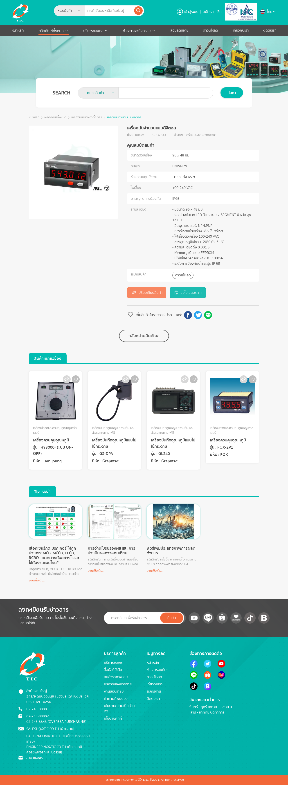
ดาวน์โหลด (210, 30)
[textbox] (66, 11)
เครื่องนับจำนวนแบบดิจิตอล (124, 117)
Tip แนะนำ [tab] (42, 492)
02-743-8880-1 (38, 716)
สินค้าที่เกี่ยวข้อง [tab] (47, 359)
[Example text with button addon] (109, 10)
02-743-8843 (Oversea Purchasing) (56, 721)
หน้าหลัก (18, 30)
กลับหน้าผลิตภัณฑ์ (144, 336)
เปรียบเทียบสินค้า (146, 293)
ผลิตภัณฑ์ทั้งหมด (51, 31)
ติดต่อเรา (269, 30)
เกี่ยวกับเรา (241, 30)
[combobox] (69, 10)
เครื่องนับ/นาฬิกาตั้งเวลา (86, 117)
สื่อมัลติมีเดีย (179, 30)
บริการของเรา (93, 31)
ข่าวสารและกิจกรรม (137, 31)
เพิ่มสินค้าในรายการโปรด (149, 315)
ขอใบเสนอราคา (188, 293)
